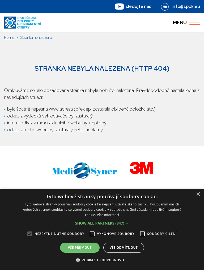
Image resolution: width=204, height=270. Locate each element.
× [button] (198, 194)
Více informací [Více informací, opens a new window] (108, 215)
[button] (102, 223)
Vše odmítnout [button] (124, 247)
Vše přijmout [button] (80, 247)
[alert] (102, 229)
